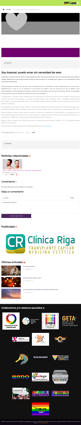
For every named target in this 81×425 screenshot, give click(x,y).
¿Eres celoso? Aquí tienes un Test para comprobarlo (22, 170)
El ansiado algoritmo (29, 266)
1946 (32, 132)
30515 (12, 175)
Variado (8, 9)
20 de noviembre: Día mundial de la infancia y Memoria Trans (40, 289)
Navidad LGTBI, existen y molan (32, 278)
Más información (44, 422)
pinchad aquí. (48, 126)
